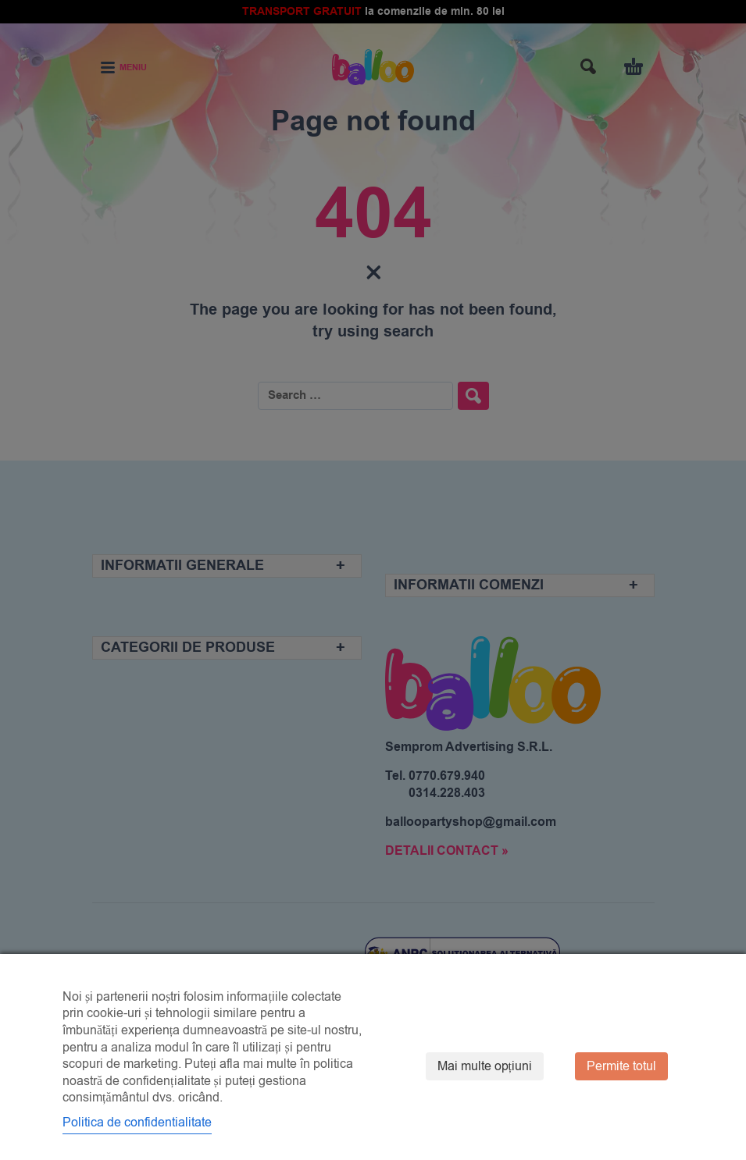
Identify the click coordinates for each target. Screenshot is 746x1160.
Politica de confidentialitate (137, 1122)
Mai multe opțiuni (484, 1066)
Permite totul (621, 1066)
